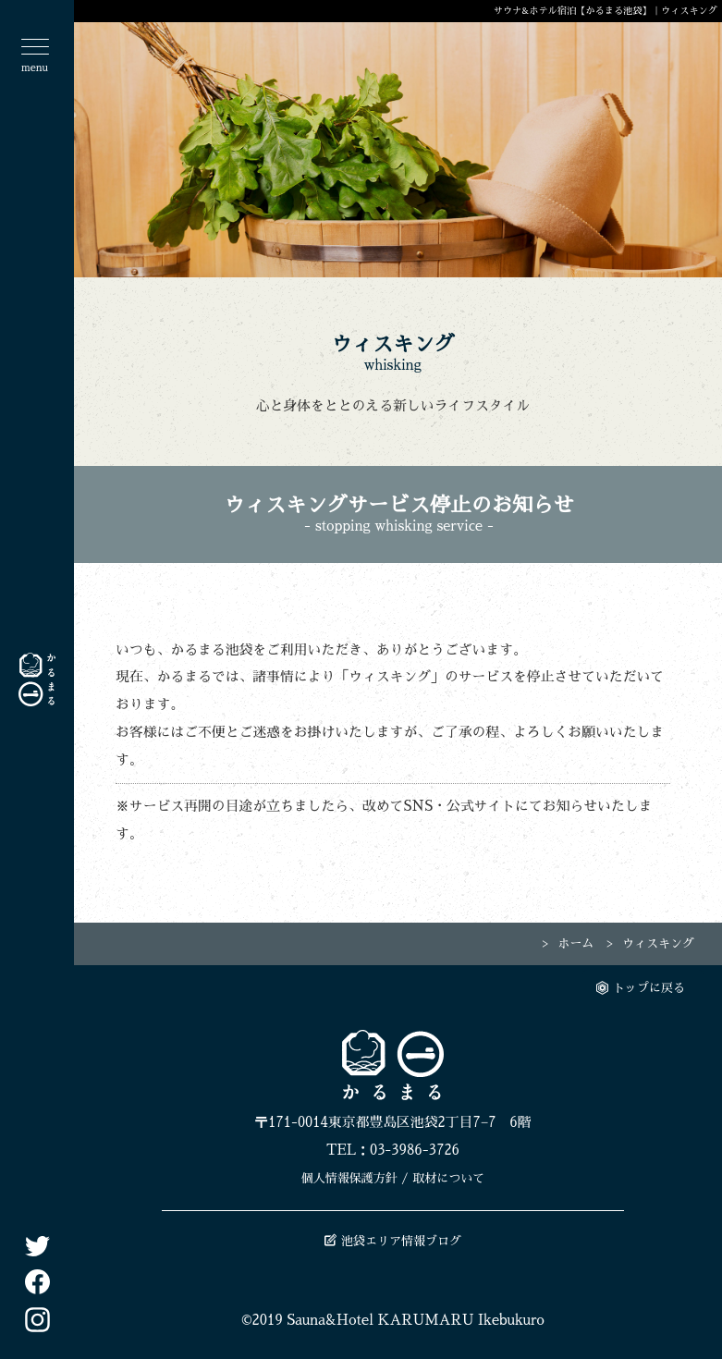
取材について (448, 1178)
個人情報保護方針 (349, 1178)
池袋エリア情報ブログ (392, 1241)
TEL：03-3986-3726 (392, 1150)
